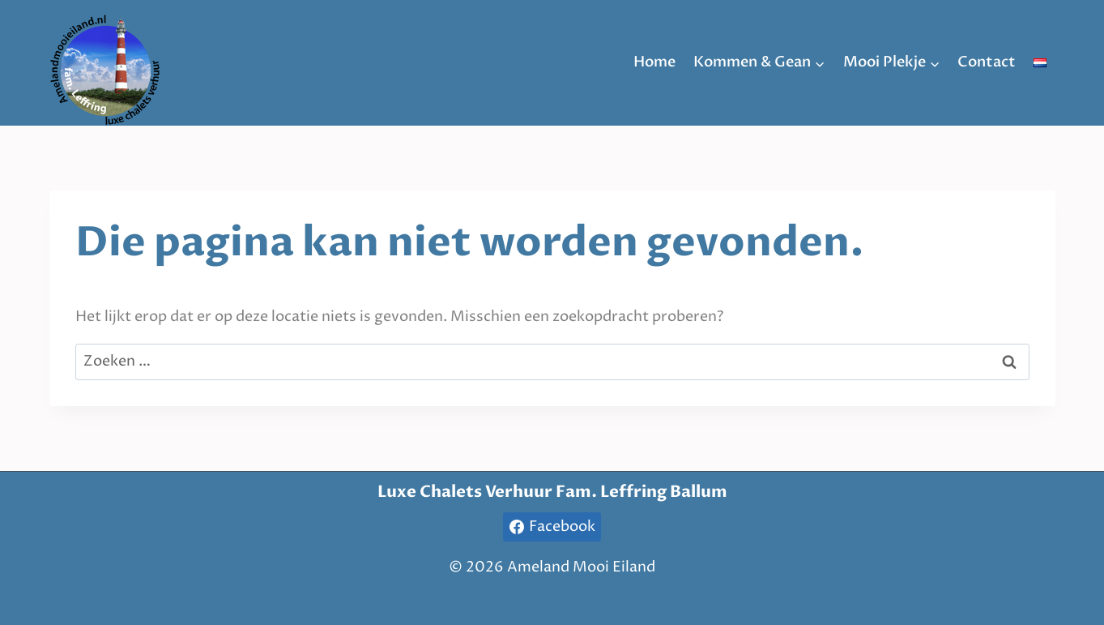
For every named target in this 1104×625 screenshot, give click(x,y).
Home (654, 62)
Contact (986, 62)
